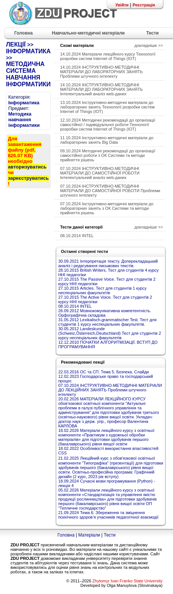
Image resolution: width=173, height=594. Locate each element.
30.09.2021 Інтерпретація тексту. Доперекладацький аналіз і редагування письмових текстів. (108, 263)
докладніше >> (148, 45)
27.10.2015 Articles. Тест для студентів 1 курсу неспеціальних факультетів (102, 290)
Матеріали (89, 535)
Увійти (121, 5)
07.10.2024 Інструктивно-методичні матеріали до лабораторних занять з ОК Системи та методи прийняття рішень (106, 208)
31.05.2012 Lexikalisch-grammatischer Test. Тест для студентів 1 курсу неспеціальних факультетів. (107, 321)
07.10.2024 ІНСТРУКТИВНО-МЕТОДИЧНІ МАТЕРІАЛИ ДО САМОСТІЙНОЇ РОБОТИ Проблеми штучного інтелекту (110, 190)
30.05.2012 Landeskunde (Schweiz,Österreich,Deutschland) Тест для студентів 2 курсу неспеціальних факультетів (109, 333)
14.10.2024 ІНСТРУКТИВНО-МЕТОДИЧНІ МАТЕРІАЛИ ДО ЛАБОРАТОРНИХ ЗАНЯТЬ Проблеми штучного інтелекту (101, 71)
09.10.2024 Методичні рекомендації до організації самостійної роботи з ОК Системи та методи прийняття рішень (107, 155)
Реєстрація (143, 5)
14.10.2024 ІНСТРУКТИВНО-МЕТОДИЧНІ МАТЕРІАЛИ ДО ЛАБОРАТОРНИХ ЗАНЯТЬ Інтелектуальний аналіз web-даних (101, 89)
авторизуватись (27, 167)
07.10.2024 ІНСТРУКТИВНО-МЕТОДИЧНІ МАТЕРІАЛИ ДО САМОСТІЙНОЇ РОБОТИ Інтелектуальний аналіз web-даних (99, 173)
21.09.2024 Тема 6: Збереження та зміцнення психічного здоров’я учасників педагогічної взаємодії (108, 514)
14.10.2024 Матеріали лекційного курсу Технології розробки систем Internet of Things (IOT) (107, 56)
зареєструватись (28, 178)
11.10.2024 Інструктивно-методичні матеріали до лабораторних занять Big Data (106, 139)
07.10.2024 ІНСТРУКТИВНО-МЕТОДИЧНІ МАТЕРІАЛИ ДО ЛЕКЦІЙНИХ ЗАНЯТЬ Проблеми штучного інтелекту (110, 390)
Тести (110, 535)
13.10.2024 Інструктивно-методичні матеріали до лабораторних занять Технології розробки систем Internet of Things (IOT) (107, 107)
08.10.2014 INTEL (76, 235)
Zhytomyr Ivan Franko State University (127, 581)
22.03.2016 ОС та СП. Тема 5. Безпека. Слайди (103, 372)
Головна (66, 535)
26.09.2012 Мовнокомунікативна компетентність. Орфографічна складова (104, 312)
